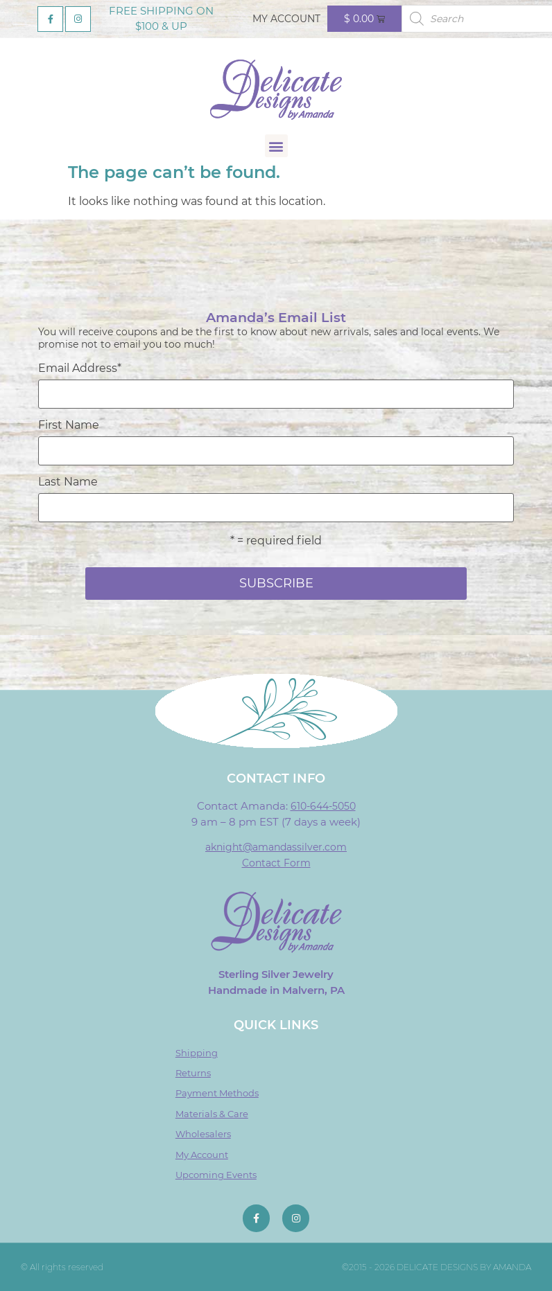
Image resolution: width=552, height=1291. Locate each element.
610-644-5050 (323, 806)
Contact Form (276, 863)
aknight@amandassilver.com (276, 847)
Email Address (79, 368)
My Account (286, 18)
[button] (276, 145)
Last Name (68, 482)
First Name (68, 425)
